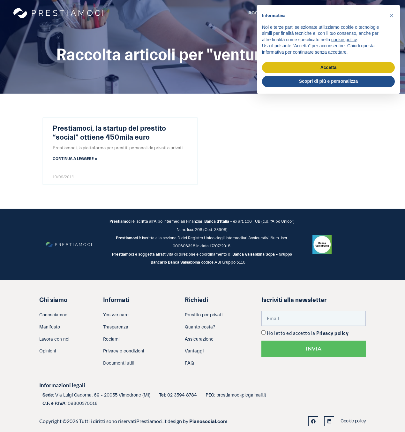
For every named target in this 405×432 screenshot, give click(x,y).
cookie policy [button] (343, 39)
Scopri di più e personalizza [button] (328, 81)
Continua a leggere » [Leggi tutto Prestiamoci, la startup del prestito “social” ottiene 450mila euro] (75, 159)
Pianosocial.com (208, 421)
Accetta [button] (328, 67)
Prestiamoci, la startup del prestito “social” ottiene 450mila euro (109, 133)
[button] (391, 15)
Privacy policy (332, 333)
